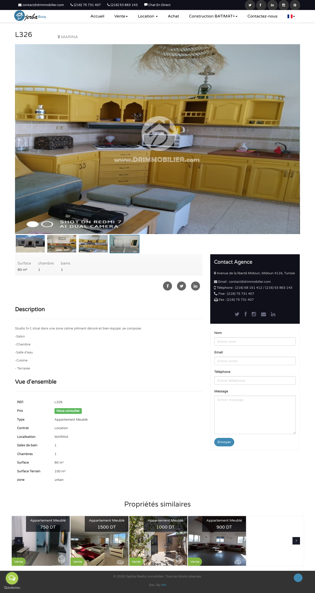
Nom (218, 333)
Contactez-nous (263, 16)
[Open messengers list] (12, 578)
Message (221, 391)
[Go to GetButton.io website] (12, 588)
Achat (173, 16)
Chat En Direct (157, 5)
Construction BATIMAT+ (213, 16)
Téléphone (222, 372)
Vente (121, 16)
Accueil (97, 16)
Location (148, 16)
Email (218, 352)
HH (163, 585)
